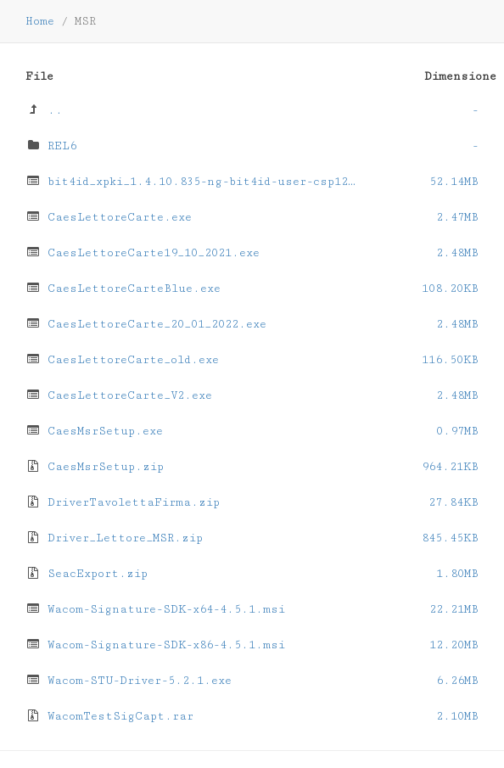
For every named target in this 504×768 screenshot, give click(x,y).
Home (39, 21)
